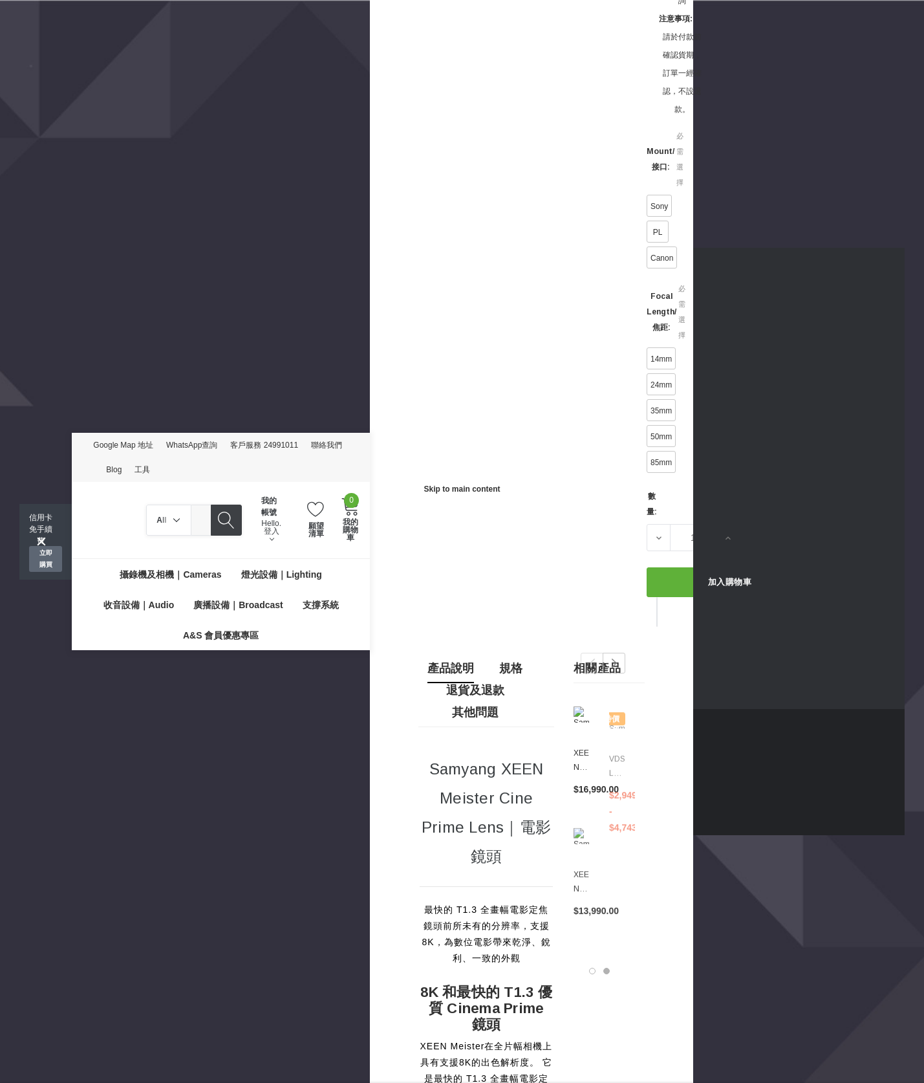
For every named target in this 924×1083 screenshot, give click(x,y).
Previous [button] (592, 663)
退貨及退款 (475, 690)
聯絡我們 (326, 445)
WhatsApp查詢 (191, 445)
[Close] (41, 541)
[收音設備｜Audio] (139, 604)
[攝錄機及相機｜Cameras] (170, 574)
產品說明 (450, 668)
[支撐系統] (321, 604)
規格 (510, 668)
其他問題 (475, 712)
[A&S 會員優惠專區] (220, 635)
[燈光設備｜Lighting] (281, 574)
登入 (271, 534)
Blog (114, 469)
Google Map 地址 (123, 445)
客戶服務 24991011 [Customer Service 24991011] (264, 445)
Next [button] (614, 663)
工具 (142, 469)
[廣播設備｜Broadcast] (238, 604)
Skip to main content (462, 489)
